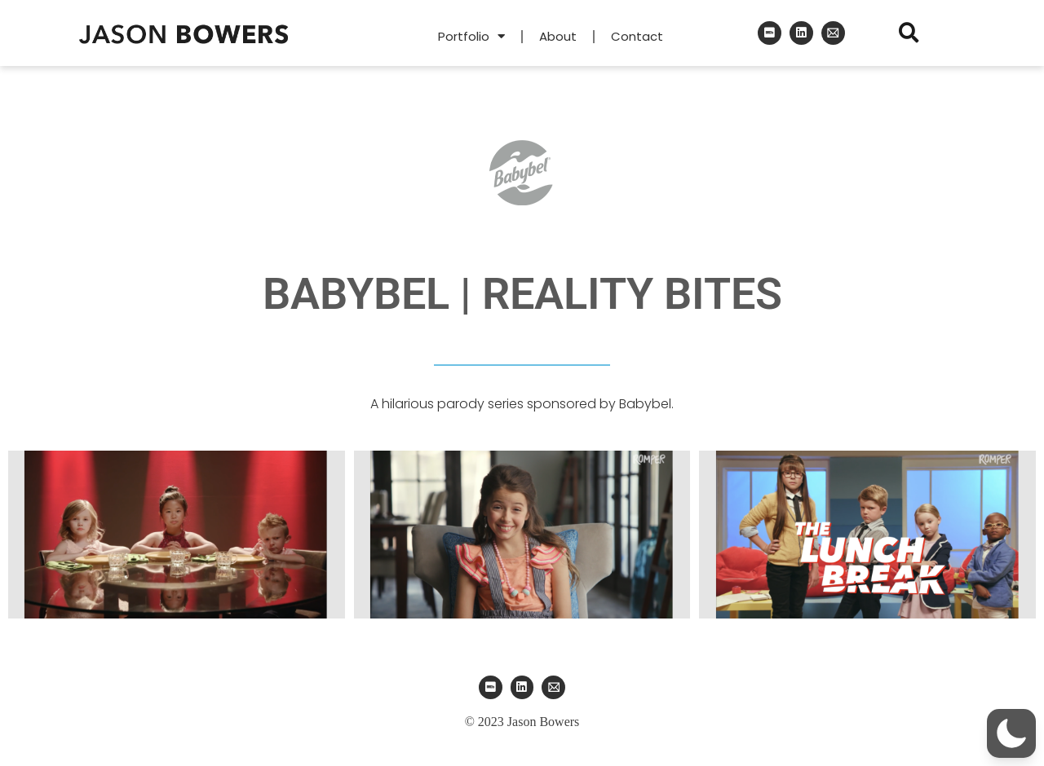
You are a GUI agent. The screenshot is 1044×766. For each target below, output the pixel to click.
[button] (909, 33)
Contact (637, 36)
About (558, 36)
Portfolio (471, 36)
